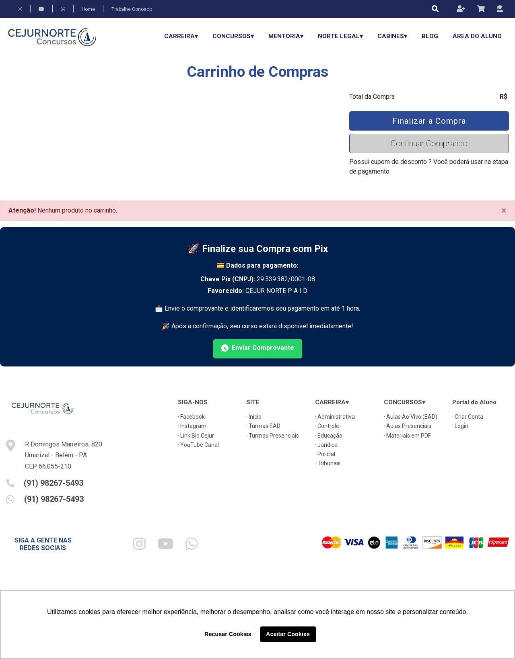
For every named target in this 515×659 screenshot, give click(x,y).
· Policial (325, 454)
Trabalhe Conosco (131, 9)
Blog (430, 36)
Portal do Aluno (474, 402)
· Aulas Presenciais (407, 426)
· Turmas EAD (263, 426)
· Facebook (191, 416)
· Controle (327, 426)
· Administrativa (335, 416)
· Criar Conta (467, 416)
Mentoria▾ (285, 36)
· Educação (328, 435)
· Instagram (192, 426)
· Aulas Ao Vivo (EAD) (410, 416)
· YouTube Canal (198, 445)
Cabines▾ (392, 36)
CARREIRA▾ (181, 36)
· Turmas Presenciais (272, 435)
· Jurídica (326, 445)
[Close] (504, 210)
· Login (460, 426)
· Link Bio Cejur (196, 435)
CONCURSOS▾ (233, 36)
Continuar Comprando (429, 143)
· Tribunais (328, 463)
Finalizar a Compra (429, 121)
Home (88, 9)
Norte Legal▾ (340, 36)
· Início (254, 416)
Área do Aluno (477, 36)
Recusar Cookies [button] (227, 634)
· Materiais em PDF (407, 435)
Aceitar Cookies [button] (288, 634)
